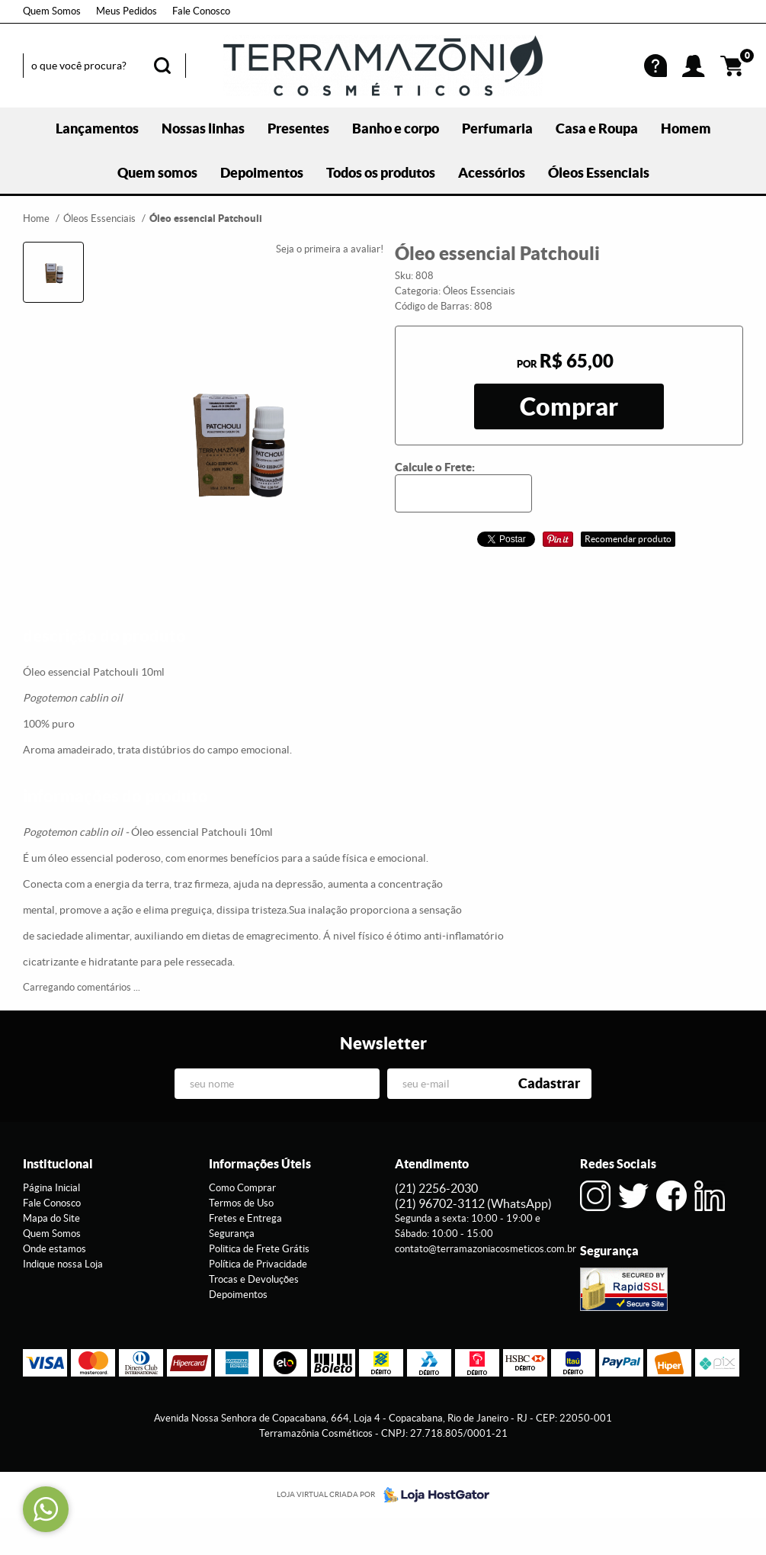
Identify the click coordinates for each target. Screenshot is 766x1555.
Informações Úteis (260, 1164)
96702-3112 (473, 1203)
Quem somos (157, 173)
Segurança (232, 1233)
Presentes (298, 128)
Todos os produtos (380, 173)
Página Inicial (51, 1188)
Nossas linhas (203, 128)
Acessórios (491, 173)
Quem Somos (52, 11)
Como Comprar (242, 1188)
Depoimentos (261, 173)
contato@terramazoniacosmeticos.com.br (485, 1249)
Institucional (58, 1164)
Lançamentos (97, 128)
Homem (686, 128)
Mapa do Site (51, 1218)
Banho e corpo (395, 128)
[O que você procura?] (162, 65)
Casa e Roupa (597, 128)
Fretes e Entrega (245, 1218)
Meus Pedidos (126, 11)
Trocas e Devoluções (254, 1279)
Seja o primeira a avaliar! (329, 249)
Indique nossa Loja (63, 1264)
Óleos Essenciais (598, 173)
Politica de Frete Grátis (259, 1249)
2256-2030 (436, 1188)
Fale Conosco (201, 11)
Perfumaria (497, 128)
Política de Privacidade (258, 1264)
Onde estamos (54, 1249)
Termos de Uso (241, 1203)
